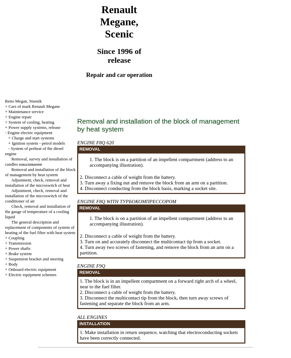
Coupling (16, 237)
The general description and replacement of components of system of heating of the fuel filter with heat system (40, 227)
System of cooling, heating (31, 122)
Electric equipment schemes (32, 274)
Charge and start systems (33, 137)
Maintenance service (26, 111)
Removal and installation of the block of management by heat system (40, 172)
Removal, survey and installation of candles (38, 161)
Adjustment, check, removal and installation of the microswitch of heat (37, 183)
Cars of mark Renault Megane (34, 106)
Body (13, 264)
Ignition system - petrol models (38, 143)
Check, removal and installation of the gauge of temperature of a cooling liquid (37, 211)
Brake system (20, 253)
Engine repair (20, 116)
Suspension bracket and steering (36, 258)
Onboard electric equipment (32, 269)
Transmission (20, 243)
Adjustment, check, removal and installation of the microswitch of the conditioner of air (36, 195)
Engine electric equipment (30, 132)
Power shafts (20, 248)
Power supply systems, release (34, 127)
